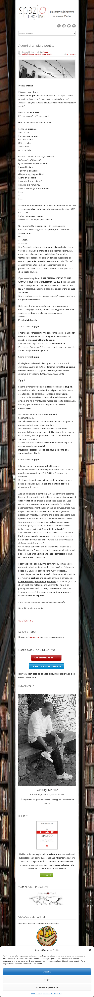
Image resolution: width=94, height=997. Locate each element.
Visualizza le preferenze (47, 987)
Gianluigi (45, 52)
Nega (47, 979)
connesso (35, 637)
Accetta (47, 971)
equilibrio (25, 54)
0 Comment (71, 54)
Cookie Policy (36, 993)
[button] (89, 950)
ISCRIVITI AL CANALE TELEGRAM (46, 666)
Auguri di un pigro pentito (36, 45)
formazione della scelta (37, 54)
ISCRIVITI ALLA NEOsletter (46, 657)
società (49, 54)
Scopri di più (46, 875)
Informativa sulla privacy (52, 993)
